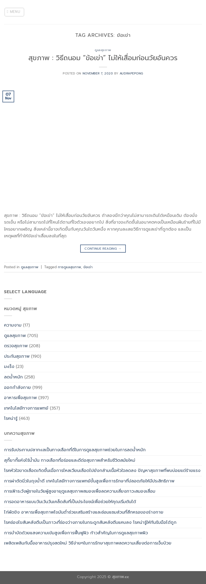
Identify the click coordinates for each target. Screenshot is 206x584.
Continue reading (103, 248)
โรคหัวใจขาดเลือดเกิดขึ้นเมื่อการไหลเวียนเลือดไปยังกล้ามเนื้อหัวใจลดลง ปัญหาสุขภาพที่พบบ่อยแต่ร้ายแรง (102, 470)
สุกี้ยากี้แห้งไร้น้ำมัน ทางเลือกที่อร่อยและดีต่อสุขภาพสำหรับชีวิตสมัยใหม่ (69, 460)
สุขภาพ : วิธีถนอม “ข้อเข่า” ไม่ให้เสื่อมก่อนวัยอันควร (103, 58)
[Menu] (14, 12)
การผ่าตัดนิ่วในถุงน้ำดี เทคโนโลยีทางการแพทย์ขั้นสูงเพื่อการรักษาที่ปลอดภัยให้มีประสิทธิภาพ (89, 481)
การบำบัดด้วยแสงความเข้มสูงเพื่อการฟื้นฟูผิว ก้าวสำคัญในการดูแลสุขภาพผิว (76, 533)
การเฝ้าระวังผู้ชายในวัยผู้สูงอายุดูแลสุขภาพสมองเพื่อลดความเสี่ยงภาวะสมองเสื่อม (79, 491)
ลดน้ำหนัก (13, 377)
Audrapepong (131, 73)
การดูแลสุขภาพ (69, 267)
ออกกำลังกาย (17, 387)
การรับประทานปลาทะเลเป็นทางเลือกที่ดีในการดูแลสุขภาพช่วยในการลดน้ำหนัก (75, 450)
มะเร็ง (9, 366)
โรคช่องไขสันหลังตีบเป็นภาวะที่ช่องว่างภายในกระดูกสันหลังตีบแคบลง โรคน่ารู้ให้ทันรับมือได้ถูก (90, 522)
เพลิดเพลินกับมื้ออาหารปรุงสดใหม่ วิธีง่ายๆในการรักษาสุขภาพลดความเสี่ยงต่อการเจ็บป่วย (87, 543)
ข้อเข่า (88, 267)
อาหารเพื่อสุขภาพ (20, 398)
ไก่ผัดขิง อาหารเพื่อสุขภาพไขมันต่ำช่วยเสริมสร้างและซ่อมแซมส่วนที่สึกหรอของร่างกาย (83, 512)
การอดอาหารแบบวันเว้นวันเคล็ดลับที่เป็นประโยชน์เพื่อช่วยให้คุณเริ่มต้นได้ (70, 502)
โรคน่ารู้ (10, 418)
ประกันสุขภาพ (17, 356)
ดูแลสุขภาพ (103, 50)
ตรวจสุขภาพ (16, 346)
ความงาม (12, 325)
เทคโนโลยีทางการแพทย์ (26, 408)
